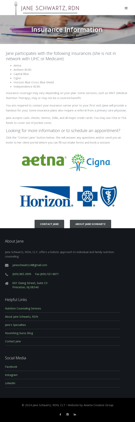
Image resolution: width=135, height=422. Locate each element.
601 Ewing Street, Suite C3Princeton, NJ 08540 (30, 285)
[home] (42, 7)
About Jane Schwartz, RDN (21, 316)
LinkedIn (10, 383)
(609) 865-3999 (21, 274)
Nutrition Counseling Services (23, 308)
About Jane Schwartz (90, 224)
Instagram (11, 375)
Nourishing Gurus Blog (19, 333)
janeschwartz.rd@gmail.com (29, 265)
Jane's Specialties (15, 325)
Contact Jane (13, 341)
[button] (126, 8)
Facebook (11, 366)
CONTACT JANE (49, 224)
